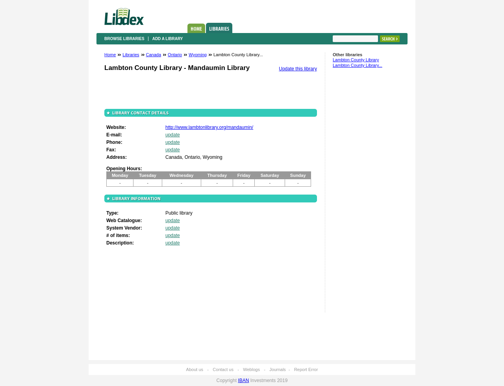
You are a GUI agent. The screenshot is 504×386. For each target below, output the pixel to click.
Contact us (223, 369)
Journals (277, 369)
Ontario (175, 54)
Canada (153, 54)
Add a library (167, 39)
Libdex (124, 16)
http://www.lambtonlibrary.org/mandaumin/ (209, 127)
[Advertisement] (356, 194)
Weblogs (251, 369)
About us (194, 369)
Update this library (298, 69)
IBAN (243, 380)
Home (196, 28)
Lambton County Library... (357, 65)
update (172, 135)
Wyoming (198, 54)
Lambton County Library (356, 59)
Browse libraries (124, 39)
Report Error (306, 369)
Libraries (219, 28)
